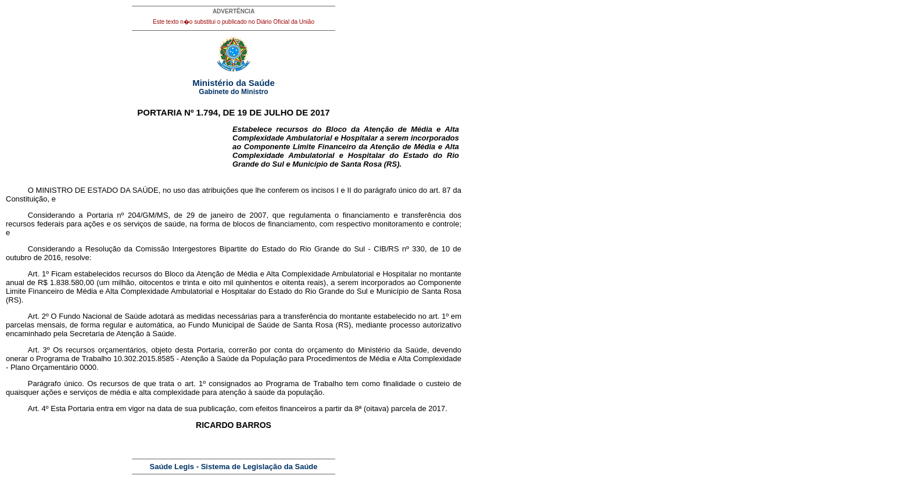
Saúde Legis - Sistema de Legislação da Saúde (234, 466)
